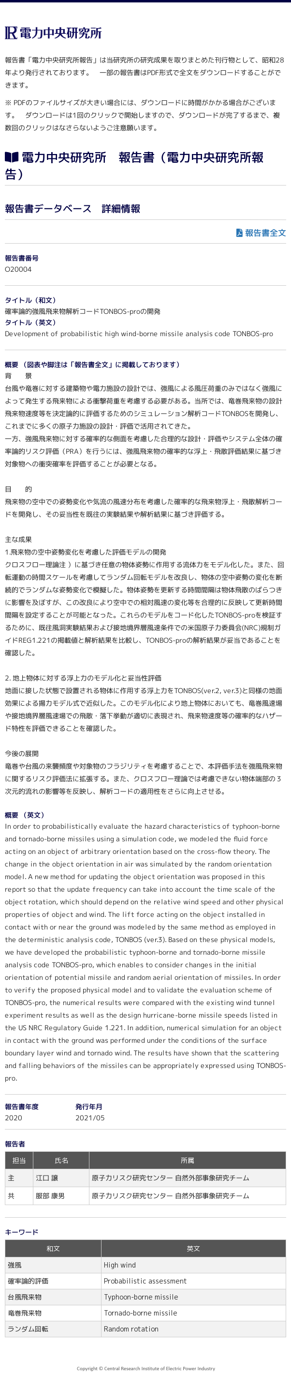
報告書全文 (265, 232)
